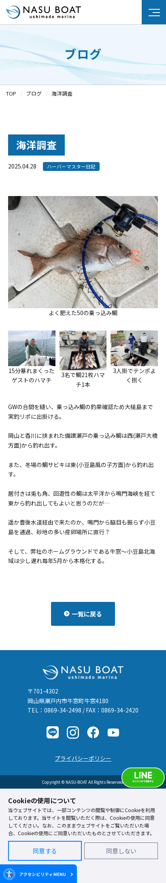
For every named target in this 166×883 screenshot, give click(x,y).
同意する (45, 851)
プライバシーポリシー (83, 758)
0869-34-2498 (62, 710)
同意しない (121, 851)
